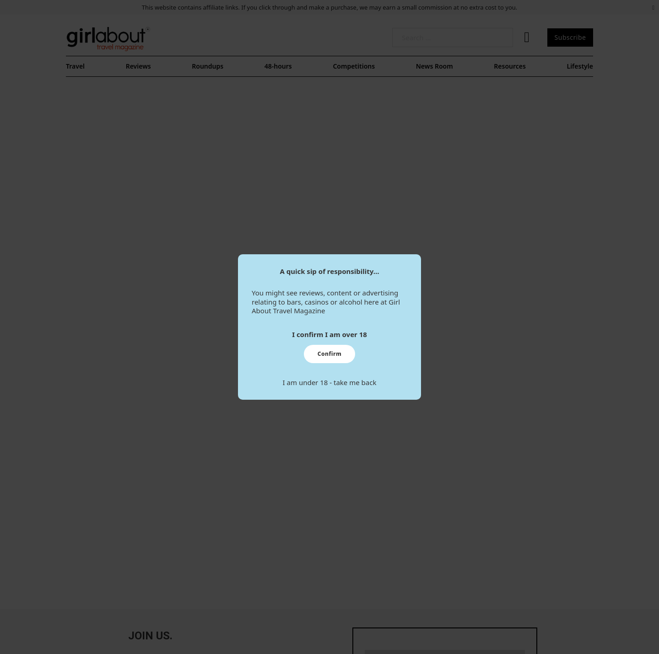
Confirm (330, 354)
